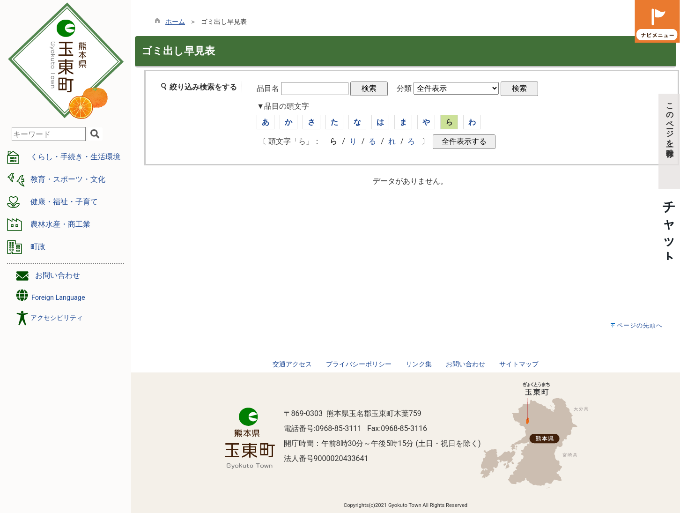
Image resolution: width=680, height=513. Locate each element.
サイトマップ (519, 364)
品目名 (268, 88)
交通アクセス (292, 364)
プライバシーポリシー (359, 364)
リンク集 (419, 364)
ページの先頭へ (640, 325)
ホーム (175, 22)
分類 (404, 88)
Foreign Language (50, 295)
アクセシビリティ (56, 318)
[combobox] (48, 134)
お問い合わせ (57, 275)
